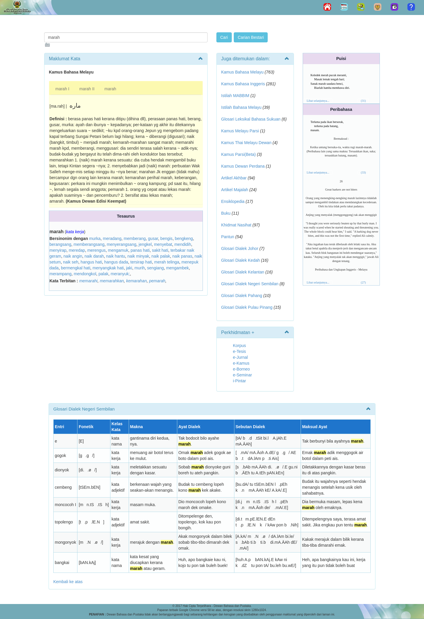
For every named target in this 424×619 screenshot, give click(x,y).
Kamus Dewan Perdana (243, 166)
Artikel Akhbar (233, 178)
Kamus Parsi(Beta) (238, 154)
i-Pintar (239, 380)
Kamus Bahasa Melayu (243, 72)
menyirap (58, 250)
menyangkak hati (108, 268)
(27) (363, 282)
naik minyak (138, 256)
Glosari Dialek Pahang (241, 295)
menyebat (163, 244)
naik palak (160, 256)
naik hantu (115, 256)
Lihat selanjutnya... (318, 100)
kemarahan (136, 280)
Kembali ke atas (68, 581)
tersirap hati (141, 262)
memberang (135, 238)
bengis (166, 238)
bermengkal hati (75, 268)
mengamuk (118, 250)
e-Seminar (242, 375)
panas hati (140, 250)
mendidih (182, 244)
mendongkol (85, 273)
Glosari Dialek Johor (239, 248)
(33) (363, 172)
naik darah (94, 256)
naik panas (182, 256)
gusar (153, 238)
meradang (112, 238)
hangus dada (116, 262)
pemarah (157, 280)
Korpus (239, 345)
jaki (129, 268)
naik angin (72, 256)
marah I (62, 88)
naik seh (70, 262)
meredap (77, 250)
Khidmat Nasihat (236, 225)
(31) (363, 100)
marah (110, 88)
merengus (96, 250)
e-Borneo (241, 369)
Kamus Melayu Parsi (240, 131)
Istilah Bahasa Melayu (241, 107)
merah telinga (166, 262)
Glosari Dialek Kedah (240, 260)
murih (140, 268)
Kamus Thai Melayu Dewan (246, 142)
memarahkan (112, 280)
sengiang (155, 268)
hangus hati (91, 262)
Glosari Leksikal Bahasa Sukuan (251, 119)
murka (95, 238)
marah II (86, 88)
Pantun (227, 236)
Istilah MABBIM (235, 95)
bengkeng (184, 238)
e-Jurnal (240, 357)
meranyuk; (120, 273)
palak (103, 273)
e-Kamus (241, 363)
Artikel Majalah (234, 189)
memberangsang (89, 244)
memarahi (88, 280)
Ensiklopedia (232, 201)
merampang (60, 273)
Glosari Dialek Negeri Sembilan (250, 283)
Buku (226, 213)
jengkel (145, 244)
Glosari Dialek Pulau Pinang (246, 307)
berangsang (60, 244)
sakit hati (160, 250)
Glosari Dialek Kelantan (242, 272)
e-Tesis (239, 351)
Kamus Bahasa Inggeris (243, 83)
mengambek (177, 268)
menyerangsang (121, 244)
